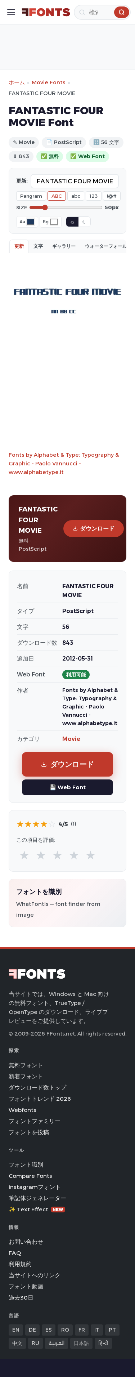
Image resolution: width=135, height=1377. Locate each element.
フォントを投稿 (29, 1132)
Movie (71, 739)
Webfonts (22, 1109)
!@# (112, 196)
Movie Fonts (49, 82)
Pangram (31, 196)
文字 (38, 246)
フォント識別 (26, 1164)
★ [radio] (24, 855)
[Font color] (30, 222)
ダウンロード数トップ (37, 1087)
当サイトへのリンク (34, 1275)
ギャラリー (64, 246)
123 (94, 196)
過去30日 (21, 1297)
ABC (56, 196)
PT (112, 1330)
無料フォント (26, 1065)
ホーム (17, 82)
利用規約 (20, 1264)
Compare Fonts (30, 1175)
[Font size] (66, 207)
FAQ (15, 1252)
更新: (22, 181)
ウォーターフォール (106, 246)
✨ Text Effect (37, 1209)
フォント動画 (26, 1286)
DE (32, 1330)
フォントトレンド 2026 (40, 1098)
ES (48, 1330)
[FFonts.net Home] (46, 12)
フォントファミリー (34, 1121)
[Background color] (54, 222)
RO (65, 1330)
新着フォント (26, 1076)
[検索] (102, 12)
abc (75, 196)
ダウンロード (93, 528)
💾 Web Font (67, 787)
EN (15, 1330)
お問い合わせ (26, 1241)
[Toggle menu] (11, 12)
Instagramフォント (35, 1187)
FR (81, 1330)
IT (96, 1330)
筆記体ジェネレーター (37, 1198)
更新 (19, 246)
